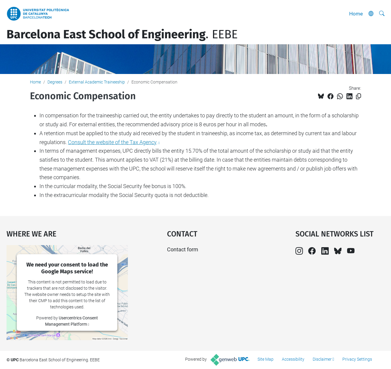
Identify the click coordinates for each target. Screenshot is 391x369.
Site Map (266, 359)
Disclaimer (322, 359)
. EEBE (122, 34)
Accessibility (293, 359)
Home (356, 14)
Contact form (182, 249)
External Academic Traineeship (97, 82)
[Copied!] (358, 96)
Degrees (54, 82)
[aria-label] (381, 13)
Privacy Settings (357, 359)
